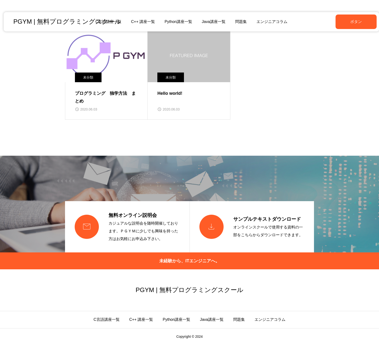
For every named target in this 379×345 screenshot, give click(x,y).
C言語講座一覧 (107, 319)
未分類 (88, 77)
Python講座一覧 (176, 22)
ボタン (344, 22)
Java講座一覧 (212, 22)
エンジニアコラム (270, 22)
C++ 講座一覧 (141, 22)
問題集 (239, 22)
